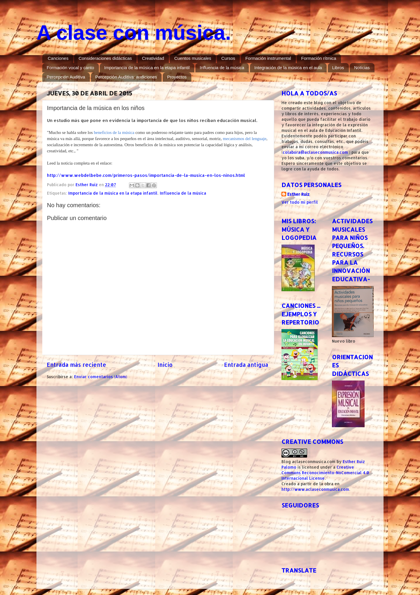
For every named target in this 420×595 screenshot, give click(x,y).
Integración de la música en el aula (288, 67)
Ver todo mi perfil (299, 202)
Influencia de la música (222, 67)
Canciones (58, 58)
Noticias (362, 67)
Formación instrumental (268, 58)
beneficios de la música (114, 132)
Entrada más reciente (76, 364)
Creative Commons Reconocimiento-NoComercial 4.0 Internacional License (325, 473)
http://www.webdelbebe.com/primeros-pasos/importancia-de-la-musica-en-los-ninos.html (146, 175)
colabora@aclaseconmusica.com (315, 152)
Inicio (165, 364)
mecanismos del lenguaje (244, 138)
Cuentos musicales (192, 58)
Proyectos (177, 76)
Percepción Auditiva (66, 76)
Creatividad (153, 58)
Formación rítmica (318, 58)
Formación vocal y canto (70, 67)
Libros (338, 67)
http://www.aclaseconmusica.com (315, 489)
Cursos (228, 58)
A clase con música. (133, 32)
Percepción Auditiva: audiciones (126, 76)
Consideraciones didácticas (105, 58)
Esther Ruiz (298, 194)
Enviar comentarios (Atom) (100, 376)
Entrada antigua (246, 364)
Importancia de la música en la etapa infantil (147, 67)
